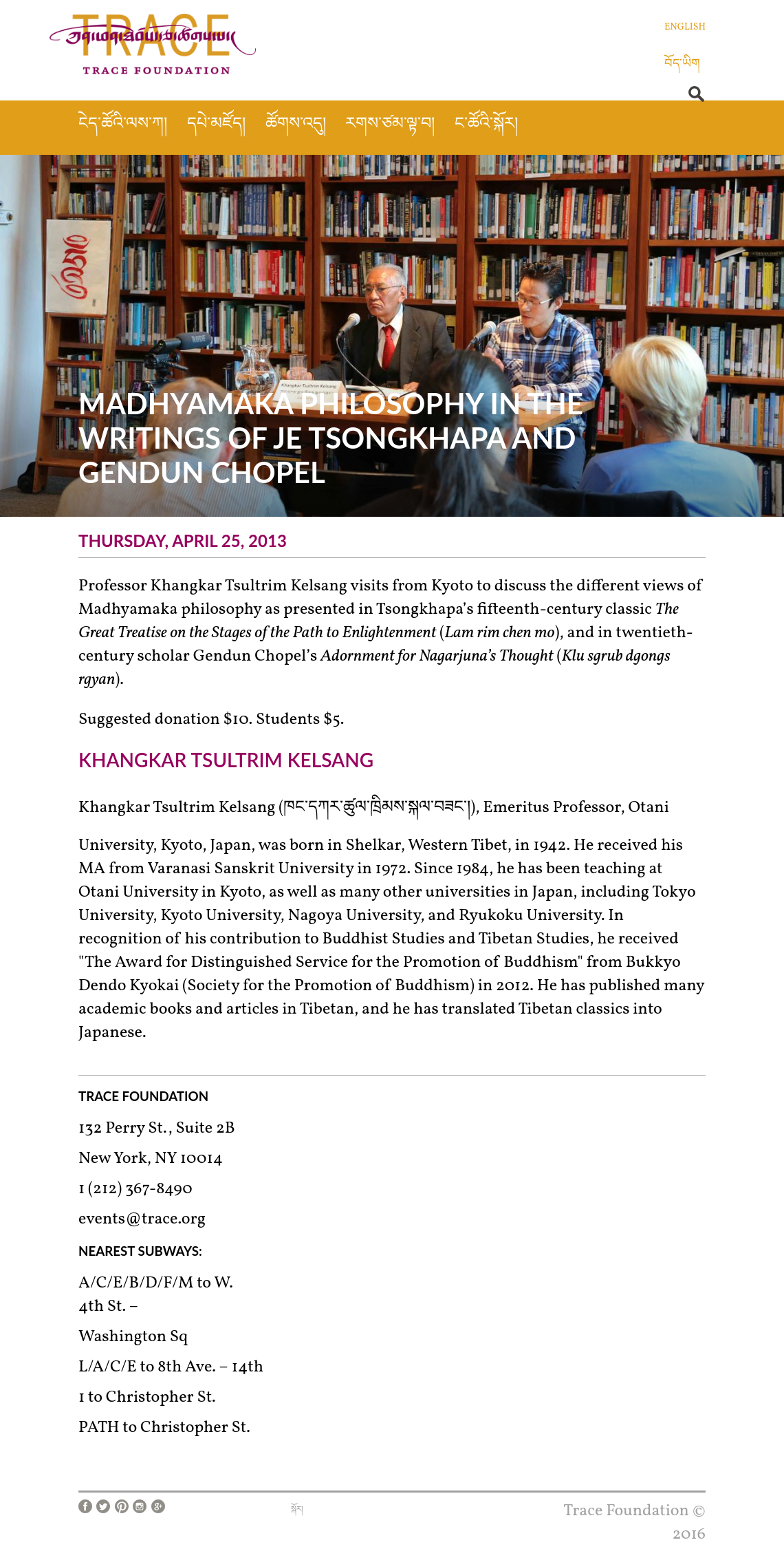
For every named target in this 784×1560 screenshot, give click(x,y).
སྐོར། (297, 1509)
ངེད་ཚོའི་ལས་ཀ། (122, 124)
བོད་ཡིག (682, 64)
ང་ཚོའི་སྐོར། (486, 124)
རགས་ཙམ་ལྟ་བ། (390, 124)
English (685, 27)
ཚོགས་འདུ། (295, 124)
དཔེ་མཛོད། (216, 124)
